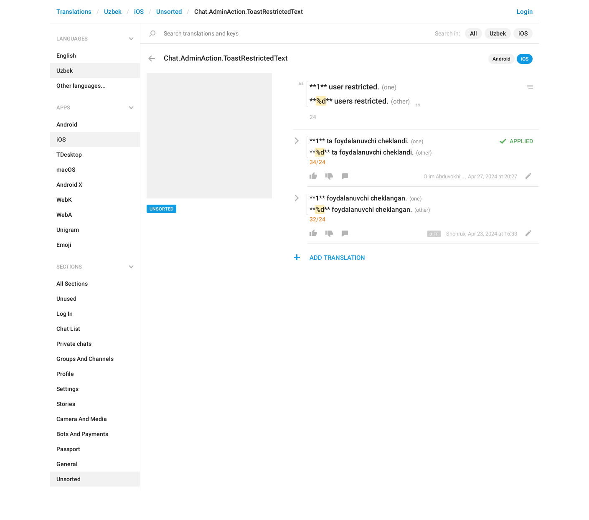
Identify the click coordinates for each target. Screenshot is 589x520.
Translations (73, 11)
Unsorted (169, 11)
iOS (139, 11)
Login (525, 11)
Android (501, 59)
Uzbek (113, 11)
